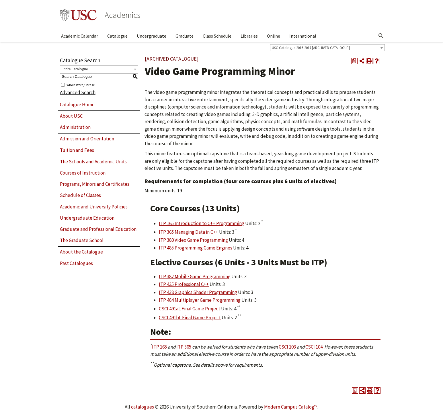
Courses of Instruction (83, 173)
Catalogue (117, 36)
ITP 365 (183, 347)
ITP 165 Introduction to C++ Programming (201, 223)
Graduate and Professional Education (98, 229)
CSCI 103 (287, 347)
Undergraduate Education (87, 218)
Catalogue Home (77, 104)
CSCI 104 (314, 347)
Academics (122, 15)
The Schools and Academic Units (93, 161)
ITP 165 (159, 347)
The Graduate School (82, 240)
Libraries (249, 36)
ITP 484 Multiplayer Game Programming (200, 300)
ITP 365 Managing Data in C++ (188, 232)
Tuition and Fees (77, 150)
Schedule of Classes (80, 195)
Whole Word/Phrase (81, 84)
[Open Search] (381, 36)
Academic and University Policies (94, 207)
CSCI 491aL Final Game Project (189, 308)
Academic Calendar (79, 36)
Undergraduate (151, 36)
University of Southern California (78, 15)
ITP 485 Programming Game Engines (195, 248)
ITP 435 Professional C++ (184, 284)
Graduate (184, 36)
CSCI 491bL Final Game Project (190, 317)
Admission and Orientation (87, 139)
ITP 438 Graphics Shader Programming (198, 292)
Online (273, 36)
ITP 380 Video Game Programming (193, 240)
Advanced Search (77, 92)
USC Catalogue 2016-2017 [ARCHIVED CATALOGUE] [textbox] (311, 47)
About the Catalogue (81, 252)
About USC (71, 116)
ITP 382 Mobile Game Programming (195, 276)
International (302, 36)
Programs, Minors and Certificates (94, 184)
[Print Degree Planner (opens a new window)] (354, 61)
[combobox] (327, 47)
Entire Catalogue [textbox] (75, 69)
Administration (75, 127)
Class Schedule (217, 36)
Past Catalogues (76, 263)
